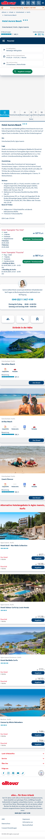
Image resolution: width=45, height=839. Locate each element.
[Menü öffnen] (43, 3)
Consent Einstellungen (9, 828)
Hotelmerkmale (14, 113)
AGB (3, 819)
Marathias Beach (8, 364)
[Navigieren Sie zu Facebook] (3, 773)
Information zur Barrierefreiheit (28, 823)
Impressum (26, 819)
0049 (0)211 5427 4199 (22, 299)
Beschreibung (4, 113)
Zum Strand (36, 383)
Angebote (41, 113)
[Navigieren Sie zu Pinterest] (13, 773)
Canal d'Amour (7, 479)
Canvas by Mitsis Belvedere (12, 722)
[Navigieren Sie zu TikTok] (23, 773)
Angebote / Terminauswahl (33, 239)
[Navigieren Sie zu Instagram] (8, 773)
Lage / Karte (31, 115)
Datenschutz (6, 823)
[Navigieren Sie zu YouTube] (18, 773)
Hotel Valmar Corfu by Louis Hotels (15, 607)
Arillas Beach (7, 421)
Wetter (35, 113)
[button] (22, 753)
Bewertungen (24, 113)
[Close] (43, 8)
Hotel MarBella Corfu (9, 660)
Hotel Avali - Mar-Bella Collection (14, 545)
